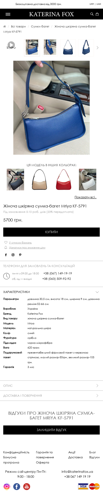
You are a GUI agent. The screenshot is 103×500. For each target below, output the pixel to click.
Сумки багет (40, 26)
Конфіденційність (16, 452)
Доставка (75, 457)
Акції (71, 452)
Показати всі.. (85, 197)
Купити (51, 232)
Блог (92, 452)
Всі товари (18, 26)
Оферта (42, 462)
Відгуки (94, 457)
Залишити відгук (52, 430)
